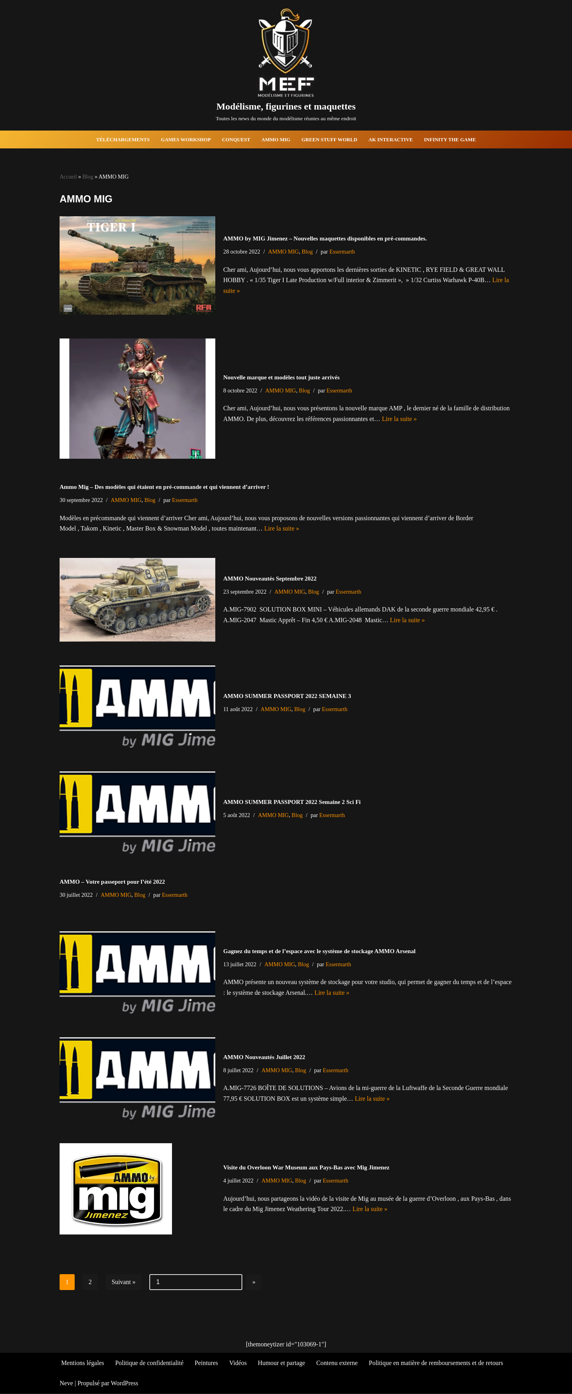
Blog (88, 177)
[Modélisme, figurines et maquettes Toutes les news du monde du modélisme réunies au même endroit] (286, 65)
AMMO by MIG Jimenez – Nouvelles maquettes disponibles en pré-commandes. (325, 238)
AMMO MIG (276, 139)
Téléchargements (122, 139)
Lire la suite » (400, 419)
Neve (66, 1384)
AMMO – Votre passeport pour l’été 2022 (112, 882)
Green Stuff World (329, 139)
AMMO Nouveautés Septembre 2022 (270, 579)
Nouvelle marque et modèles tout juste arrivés (281, 377)
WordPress (124, 1384)
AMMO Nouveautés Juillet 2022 (264, 1057)
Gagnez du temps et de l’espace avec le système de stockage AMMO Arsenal (319, 951)
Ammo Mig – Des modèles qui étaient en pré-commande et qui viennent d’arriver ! (164, 487)
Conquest (236, 139)
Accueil (68, 177)
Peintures (207, 1363)
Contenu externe (338, 1363)
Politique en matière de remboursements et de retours (438, 1363)
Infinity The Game (451, 139)
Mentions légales (82, 1363)
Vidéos (239, 1363)
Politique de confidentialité (150, 1363)
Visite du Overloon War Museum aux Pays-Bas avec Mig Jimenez (306, 1168)
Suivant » (124, 1282)
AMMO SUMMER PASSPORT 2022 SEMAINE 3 (287, 696)
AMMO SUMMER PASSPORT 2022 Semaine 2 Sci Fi (292, 802)
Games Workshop (185, 139)
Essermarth (343, 251)
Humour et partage (283, 1363)
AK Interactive (391, 139)
